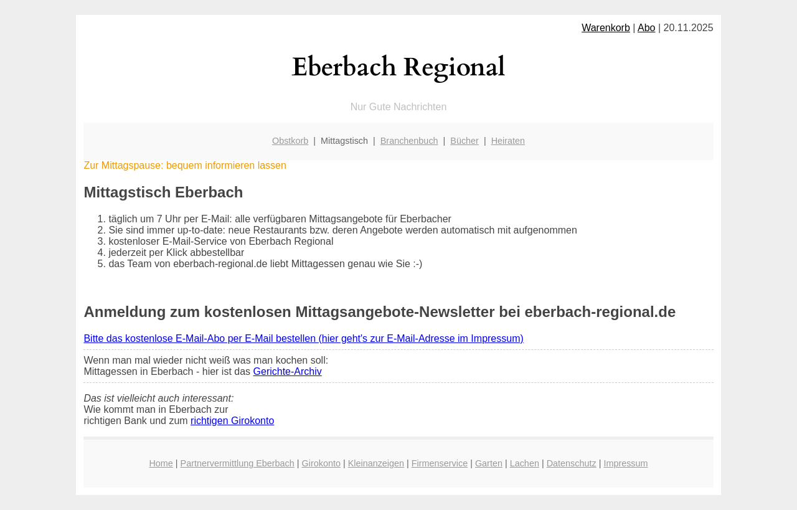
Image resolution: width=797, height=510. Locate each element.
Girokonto (321, 463)
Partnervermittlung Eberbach (238, 463)
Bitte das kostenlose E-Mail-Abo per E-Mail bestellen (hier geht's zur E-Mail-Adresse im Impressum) (303, 338)
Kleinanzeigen (376, 463)
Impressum (625, 463)
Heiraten (508, 141)
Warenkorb (606, 27)
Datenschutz (572, 463)
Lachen (524, 463)
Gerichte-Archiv (287, 371)
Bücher (464, 141)
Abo (646, 27)
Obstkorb (290, 141)
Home (160, 463)
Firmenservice (440, 463)
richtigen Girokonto (232, 420)
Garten (488, 463)
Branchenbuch (409, 141)
